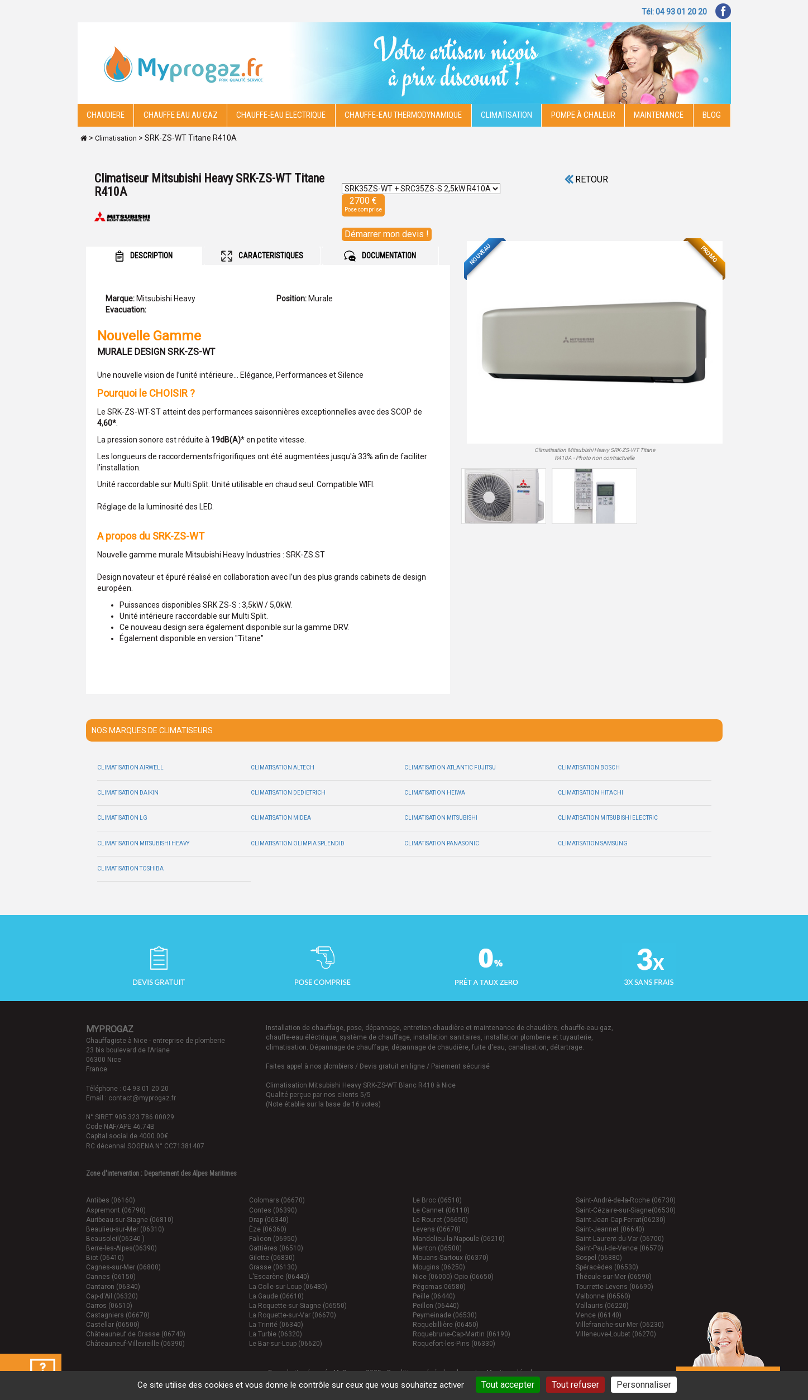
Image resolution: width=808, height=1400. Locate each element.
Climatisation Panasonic (441, 843)
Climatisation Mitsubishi (440, 818)
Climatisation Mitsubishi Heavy (143, 843)
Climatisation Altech (282, 767)
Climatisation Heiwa (434, 793)
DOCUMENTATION (380, 256)
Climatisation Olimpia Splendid (298, 843)
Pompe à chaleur (583, 115)
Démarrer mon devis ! (387, 234)
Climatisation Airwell (130, 767)
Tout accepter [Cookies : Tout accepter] (507, 1384)
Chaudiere (106, 115)
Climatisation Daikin (128, 793)
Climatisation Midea (281, 818)
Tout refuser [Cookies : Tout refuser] (575, 1384)
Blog (711, 115)
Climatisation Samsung (593, 843)
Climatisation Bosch (589, 767)
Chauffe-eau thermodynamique (403, 115)
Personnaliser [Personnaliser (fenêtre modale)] (643, 1384)
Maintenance (658, 115)
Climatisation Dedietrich (288, 793)
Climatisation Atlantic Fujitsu (450, 767)
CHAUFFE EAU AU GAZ (181, 115)
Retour (586, 179)
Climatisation (506, 115)
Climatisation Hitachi (590, 793)
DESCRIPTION (144, 256)
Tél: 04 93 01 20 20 (674, 11)
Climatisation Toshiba (130, 868)
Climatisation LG (122, 818)
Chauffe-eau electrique (281, 115)
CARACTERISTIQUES (262, 256)
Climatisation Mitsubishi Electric (608, 818)
